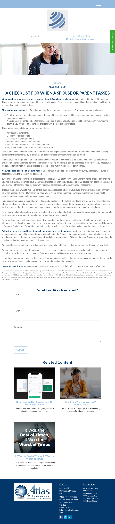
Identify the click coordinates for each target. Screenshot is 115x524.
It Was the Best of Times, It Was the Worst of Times (34, 457)
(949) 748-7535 (81, 36)
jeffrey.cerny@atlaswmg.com (81, 39)
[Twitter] (32, 36)
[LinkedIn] (35, 36)
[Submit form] (20, 349)
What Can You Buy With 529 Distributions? (80, 403)
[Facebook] (38, 36)
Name (18, 294)
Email (18, 311)
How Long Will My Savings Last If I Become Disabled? (34, 403)
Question (18, 327)
